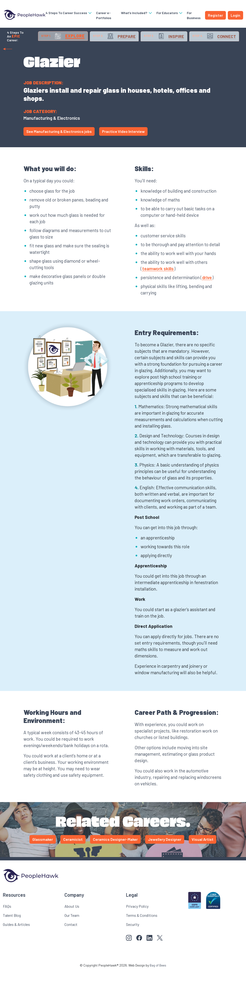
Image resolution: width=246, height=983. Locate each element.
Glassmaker (42, 851)
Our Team (71, 927)
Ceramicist (73, 851)
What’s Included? (136, 13)
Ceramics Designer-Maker (115, 851)
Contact (70, 936)
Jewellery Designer (164, 851)
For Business (193, 15)
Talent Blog (12, 927)
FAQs (7, 918)
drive (207, 289)
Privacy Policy (137, 918)
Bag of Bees (158, 977)
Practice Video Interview (123, 143)
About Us (71, 918)
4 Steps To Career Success (66, 13)
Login (235, 15)
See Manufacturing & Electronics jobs (59, 143)
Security (132, 936)
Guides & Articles (16, 936)
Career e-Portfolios (101, 15)
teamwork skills (158, 280)
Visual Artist (202, 851)
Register (215, 15)
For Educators (169, 13)
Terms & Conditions (141, 927)
